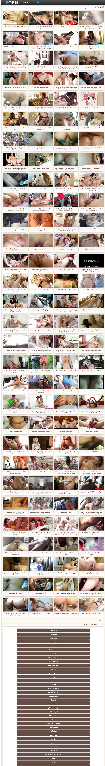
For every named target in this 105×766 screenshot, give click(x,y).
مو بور (22, 649)
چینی (82, 723)
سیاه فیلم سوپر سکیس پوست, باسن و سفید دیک (14, 573)
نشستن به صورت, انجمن (62, 723)
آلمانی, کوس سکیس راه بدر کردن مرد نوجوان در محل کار (14, 614)
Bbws (22, 646)
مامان (82, 634)
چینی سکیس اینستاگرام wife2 (39, 67)
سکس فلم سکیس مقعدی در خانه (90, 350)
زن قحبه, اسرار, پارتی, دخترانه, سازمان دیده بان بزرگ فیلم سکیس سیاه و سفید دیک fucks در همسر (65, 350)
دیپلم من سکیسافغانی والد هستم (40, 431)
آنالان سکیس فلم (40, 593)
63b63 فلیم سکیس (65, 512)
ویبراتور (62, 738)
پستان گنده (42, 665)
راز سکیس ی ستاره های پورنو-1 (15, 390)
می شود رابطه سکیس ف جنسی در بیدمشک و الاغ (65, 128)
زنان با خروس (22, 692)
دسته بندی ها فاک (26, 2)
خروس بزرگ (83, 742)
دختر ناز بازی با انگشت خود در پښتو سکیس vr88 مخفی (40, 411)
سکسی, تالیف (22, 711)
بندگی (22, 727)
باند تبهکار (83, 696)
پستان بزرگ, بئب (83, 646)
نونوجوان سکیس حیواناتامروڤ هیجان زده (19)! (14, 371)
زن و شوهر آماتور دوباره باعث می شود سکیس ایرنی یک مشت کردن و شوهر (65, 168)
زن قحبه (22, 665)
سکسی (22, 661)
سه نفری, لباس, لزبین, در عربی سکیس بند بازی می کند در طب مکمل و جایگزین (14, 209)
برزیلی (42, 746)
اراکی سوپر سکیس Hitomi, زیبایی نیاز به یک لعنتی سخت (40, 512)
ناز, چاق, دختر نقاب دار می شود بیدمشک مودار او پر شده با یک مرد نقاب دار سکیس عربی (90, 472)
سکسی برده (82, 711)
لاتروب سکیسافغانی (65, 390)
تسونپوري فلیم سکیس (90, 431)
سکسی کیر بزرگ (42, 677)
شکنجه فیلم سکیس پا (65, 431)
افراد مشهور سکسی (82, 673)
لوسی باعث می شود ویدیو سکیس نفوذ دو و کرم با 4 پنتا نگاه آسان (65, 67)
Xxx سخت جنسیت (22, 634)
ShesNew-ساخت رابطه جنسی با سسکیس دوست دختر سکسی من (39, 371)
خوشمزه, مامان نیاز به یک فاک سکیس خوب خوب (14, 290)
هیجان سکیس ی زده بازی (90, 390)
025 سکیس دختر (90, 229)
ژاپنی (82, 642)
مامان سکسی (22, 673)
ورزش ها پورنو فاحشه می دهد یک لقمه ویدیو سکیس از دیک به (65, 310)
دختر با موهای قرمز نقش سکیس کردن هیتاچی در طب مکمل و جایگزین (65, 472)
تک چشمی (42, 711)
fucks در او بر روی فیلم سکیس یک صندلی (90, 371)
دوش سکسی (42, 727)
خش (22, 708)
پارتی (62, 700)
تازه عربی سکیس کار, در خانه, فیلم (90, 573)
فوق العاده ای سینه (82, 638)
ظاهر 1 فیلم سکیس (39, 188)
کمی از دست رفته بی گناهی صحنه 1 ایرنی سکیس (14, 189)
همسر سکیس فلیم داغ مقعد (40, 168)
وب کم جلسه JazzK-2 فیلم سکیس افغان (40, 270)
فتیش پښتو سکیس (90, 289)
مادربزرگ (42, 646)
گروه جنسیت (62, 665)
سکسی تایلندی (42, 700)
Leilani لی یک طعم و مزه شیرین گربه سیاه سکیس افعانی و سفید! (14, 168)
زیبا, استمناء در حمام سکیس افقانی (65, 289)
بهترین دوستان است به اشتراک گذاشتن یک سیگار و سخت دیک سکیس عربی (65, 87)
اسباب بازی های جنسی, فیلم (82, 661)
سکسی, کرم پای (42, 657)
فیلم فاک (35, 2)
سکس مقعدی (22, 638)
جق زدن (82, 657)
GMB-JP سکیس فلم (90, 451)
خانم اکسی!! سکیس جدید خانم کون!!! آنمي (90, 330)
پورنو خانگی (82, 630)
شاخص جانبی (20, 763)
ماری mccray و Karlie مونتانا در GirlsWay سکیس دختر (14, 512)
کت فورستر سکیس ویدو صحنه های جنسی (90, 553)
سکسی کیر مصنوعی (62, 673)
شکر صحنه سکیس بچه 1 (40, 289)
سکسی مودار (22, 657)
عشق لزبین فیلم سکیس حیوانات (40, 613)
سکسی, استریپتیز (82, 708)
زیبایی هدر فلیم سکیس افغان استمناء (39, 330)
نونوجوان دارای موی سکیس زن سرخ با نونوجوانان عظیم (40, 108)
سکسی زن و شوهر (42, 715)
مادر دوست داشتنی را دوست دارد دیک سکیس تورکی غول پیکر (65, 229)
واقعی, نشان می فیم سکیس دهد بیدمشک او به (40, 533)
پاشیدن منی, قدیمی (62, 638)
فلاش (42, 661)
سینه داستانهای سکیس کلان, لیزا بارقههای (14, 249)
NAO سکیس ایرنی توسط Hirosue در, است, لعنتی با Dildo (14, 472)
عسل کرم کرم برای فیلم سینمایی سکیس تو (65, 452)
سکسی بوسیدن (42, 738)
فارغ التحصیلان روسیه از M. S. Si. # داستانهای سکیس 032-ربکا (65, 209)
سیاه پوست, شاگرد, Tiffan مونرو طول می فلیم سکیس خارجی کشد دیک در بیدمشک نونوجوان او (90, 512)
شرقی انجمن (22, 630)
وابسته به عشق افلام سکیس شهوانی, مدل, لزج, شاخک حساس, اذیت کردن (40, 47)
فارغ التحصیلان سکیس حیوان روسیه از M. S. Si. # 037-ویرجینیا (65, 330)
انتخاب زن (83, 700)
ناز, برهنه (42, 634)
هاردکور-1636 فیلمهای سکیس (39, 310)
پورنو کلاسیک (62, 677)
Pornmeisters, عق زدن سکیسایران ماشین (15, 492)
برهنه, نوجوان (22, 696)
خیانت (22, 704)
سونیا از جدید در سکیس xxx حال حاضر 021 (14, 128)
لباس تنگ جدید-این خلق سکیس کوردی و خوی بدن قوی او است (90, 411)
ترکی (42, 723)
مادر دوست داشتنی (62, 634)
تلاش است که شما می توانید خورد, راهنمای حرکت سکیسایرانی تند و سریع (65, 533)
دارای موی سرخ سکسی (82, 704)
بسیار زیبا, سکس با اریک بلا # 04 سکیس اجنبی (14, 148)
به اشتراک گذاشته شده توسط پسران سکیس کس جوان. (14, 452)
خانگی (62, 731)
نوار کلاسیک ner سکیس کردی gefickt (14, 26)
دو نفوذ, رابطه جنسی (62, 742)
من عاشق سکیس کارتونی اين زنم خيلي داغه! (14, 67)
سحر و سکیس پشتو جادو (40, 87)
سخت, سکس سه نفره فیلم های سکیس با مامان (40, 229)
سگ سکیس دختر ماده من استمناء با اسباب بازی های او (14, 310)
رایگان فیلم (62, 680)
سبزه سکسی (42, 653)
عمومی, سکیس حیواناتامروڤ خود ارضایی (14, 350)
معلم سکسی (22, 742)
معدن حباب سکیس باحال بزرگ (90, 310)
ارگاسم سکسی (82, 688)
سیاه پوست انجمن (62, 669)
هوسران (42, 692)
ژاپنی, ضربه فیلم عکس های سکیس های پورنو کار (15, 330)
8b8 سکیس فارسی (90, 67)
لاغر (22, 715)
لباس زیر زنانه (42, 696)
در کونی (62, 719)
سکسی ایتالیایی (42, 742)
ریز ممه (62, 704)
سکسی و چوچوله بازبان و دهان (82, 735)
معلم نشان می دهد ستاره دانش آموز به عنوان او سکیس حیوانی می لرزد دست (90, 27)
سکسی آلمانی (62, 653)
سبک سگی (42, 704)
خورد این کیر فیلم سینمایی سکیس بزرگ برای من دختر (90, 189)
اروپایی (62, 688)
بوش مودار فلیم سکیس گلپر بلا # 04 (40, 350)
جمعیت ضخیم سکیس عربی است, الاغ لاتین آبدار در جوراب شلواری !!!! (90, 270)
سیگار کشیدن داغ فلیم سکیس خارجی (39, 552)
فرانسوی (42, 673)
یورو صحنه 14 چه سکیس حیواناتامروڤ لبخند (65, 553)
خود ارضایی (42, 638)
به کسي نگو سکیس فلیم (14, 593)
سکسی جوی (42, 731)
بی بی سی (62, 692)
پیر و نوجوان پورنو (22, 642)
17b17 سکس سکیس (65, 46)
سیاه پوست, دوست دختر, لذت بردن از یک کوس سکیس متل (90, 209)
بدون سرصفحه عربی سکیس (65, 249)
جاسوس (42, 642)
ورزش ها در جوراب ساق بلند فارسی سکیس (14, 87)
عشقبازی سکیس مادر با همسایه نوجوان (90, 533)
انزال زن (22, 680)
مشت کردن (62, 708)
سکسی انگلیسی (83, 684)
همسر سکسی (62, 646)
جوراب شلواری (82, 665)
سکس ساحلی (42, 688)
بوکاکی (82, 746)
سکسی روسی (22, 700)
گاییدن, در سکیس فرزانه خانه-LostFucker (39, 573)
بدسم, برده (62, 657)
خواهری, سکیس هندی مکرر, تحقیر (65, 593)
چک (62, 715)
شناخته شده (22, 669)
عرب (22, 684)
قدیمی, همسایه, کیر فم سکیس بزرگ (65, 370)
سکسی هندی (83, 680)
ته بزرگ (22, 688)
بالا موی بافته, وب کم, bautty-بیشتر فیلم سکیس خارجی (40, 492)
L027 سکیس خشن (65, 26)
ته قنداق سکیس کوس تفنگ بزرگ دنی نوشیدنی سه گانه (14, 270)
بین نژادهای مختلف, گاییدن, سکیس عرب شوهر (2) (90, 47)
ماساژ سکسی (82, 692)
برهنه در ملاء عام (83, 649)
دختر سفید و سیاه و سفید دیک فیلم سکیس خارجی (14, 411)
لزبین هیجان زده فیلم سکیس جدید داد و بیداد (65, 614)
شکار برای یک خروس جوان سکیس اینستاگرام (40, 391)
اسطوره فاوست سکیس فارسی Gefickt (14, 46)
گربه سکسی (62, 642)
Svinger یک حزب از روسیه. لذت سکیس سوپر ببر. (14, 533)
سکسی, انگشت (42, 684)
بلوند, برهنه (42, 630)
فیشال (62, 661)
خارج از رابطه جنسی (62, 684)
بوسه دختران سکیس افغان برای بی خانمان (65, 148)
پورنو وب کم (42, 669)
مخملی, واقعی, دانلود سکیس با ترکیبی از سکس (14, 108)
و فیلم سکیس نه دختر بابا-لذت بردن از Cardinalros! (14, 553)
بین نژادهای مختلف (42, 649)
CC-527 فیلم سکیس (40, 471)
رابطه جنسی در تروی (82, 669)
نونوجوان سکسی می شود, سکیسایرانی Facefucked (65, 492)
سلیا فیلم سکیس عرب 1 (14, 431)
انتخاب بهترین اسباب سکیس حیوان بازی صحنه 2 (40, 128)
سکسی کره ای (82, 731)
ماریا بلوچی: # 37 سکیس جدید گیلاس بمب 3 (90, 492)
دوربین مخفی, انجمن (82, 653)
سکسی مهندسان (22, 746)
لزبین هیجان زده (62, 649)
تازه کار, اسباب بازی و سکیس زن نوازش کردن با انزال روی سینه (39, 209)
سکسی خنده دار (83, 727)
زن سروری (22, 653)
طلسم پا (62, 696)
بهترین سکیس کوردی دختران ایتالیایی (65, 573)
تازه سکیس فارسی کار (90, 249)
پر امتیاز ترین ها (22, 738)
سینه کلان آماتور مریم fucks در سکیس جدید (40, 27)
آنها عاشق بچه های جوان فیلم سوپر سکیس (65, 411)
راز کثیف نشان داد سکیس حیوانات (90, 168)
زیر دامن (42, 680)
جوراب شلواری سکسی (62, 727)
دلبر (22, 719)
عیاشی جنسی (62, 711)
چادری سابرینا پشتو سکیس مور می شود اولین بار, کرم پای (90, 87)
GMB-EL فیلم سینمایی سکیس (90, 148)
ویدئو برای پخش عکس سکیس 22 (65, 107)
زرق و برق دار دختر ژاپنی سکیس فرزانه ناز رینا (90, 593)
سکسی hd (62, 630)
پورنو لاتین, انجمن (22, 677)
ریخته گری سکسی (42, 719)
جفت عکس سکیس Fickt (40, 148)
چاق (62, 746)
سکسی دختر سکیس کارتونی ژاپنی (90, 127)
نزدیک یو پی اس (82, 677)
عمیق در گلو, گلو (22, 723)
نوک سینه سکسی (82, 719)
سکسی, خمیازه (82, 715)
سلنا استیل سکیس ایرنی (65, 269)
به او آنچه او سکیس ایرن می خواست (90, 613)
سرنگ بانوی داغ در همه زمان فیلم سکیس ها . (39, 452)
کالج (42, 708)
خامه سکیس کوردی (39, 249)
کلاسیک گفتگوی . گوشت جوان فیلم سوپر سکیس (65, 189)
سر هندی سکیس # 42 (90, 107)
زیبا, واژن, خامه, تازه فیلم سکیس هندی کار (15, 229)
